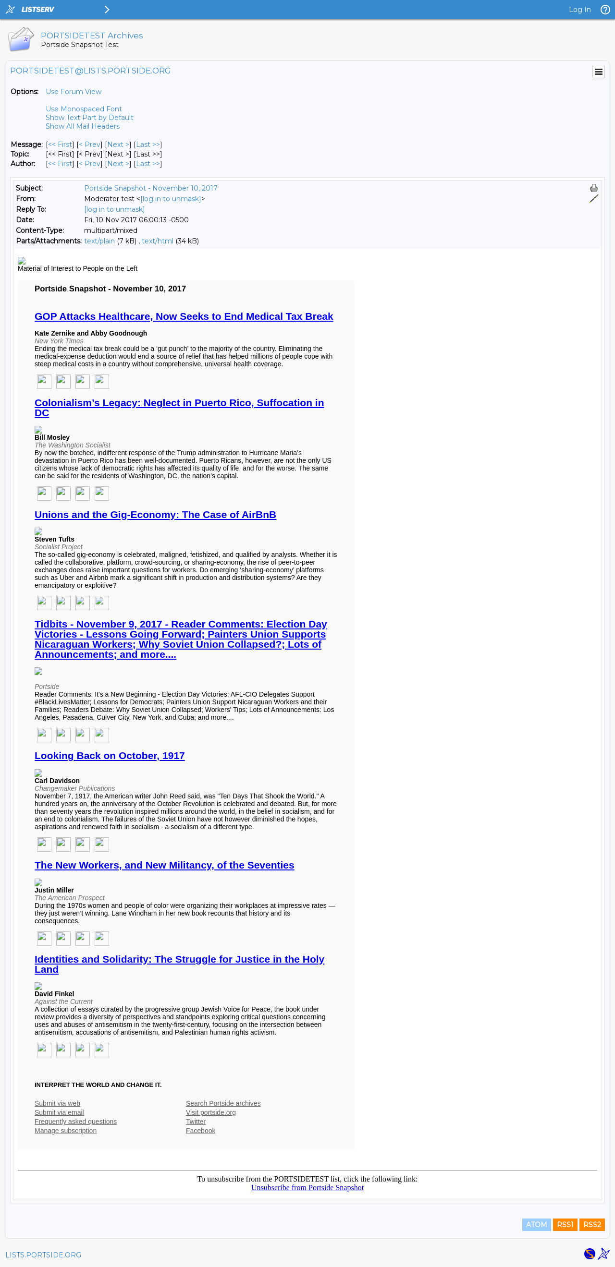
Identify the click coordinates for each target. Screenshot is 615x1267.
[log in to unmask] (170, 198)
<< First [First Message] (60, 144)
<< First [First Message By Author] (60, 163)
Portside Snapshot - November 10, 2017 (151, 188)
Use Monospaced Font (84, 109)
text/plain (99, 241)
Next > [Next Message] (118, 144)
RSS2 (592, 1224)
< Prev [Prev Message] (89, 144)
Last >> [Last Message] (148, 144)
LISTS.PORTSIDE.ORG (43, 1255)
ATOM (536, 1224)
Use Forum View (73, 91)
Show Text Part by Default (90, 117)
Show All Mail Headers (83, 126)
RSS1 (565, 1224)
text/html (157, 241)
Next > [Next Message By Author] (118, 163)
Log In (580, 9)
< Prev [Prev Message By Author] (89, 163)
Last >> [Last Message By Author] (148, 163)
